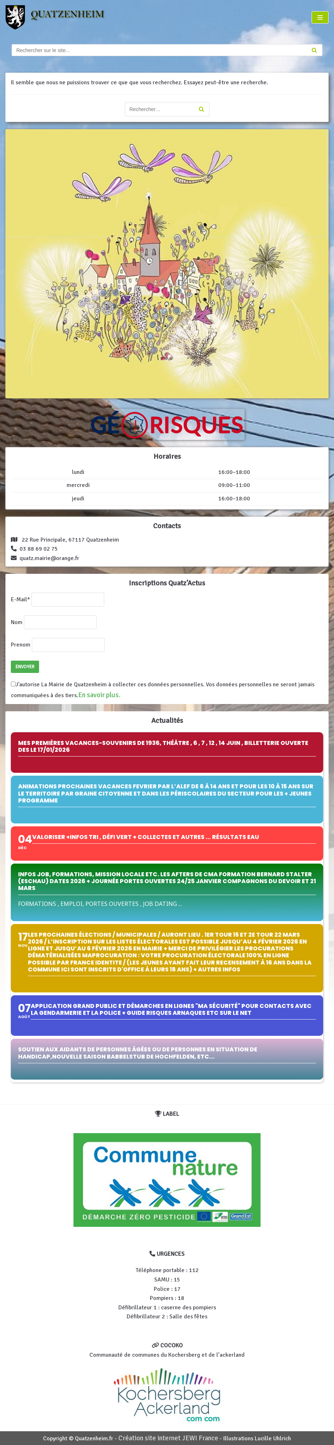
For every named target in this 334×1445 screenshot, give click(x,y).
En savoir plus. (99, 695)
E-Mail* (20, 599)
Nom (16, 622)
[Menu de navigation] (320, 17)
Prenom (20, 644)
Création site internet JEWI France (168, 1438)
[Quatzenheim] (61, 17)
